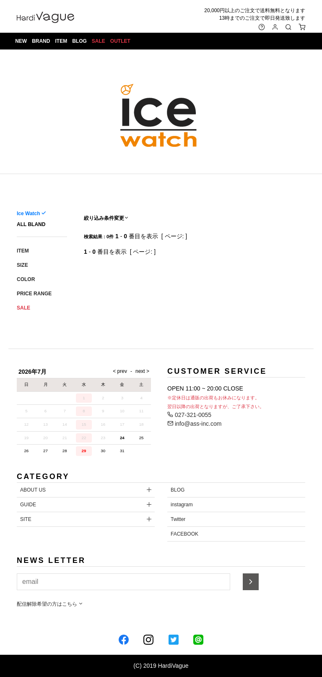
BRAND (42, 42)
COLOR (26, 279)
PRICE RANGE (34, 294)
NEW (22, 42)
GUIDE (28, 505)
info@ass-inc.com (194, 423)
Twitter (178, 519)
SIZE (22, 265)
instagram (182, 505)
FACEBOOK (184, 534)
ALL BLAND (31, 224)
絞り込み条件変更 (106, 218)
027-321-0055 (189, 414)
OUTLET (121, 42)
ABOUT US (33, 490)
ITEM (62, 42)
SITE (25, 519)
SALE (99, 42)
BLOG (80, 42)
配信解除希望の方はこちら (50, 604)
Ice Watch (28, 213)
